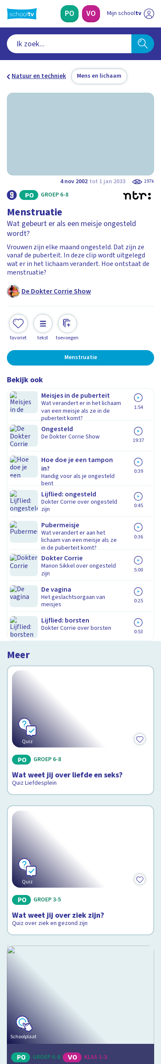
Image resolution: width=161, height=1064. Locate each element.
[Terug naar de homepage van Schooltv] (22, 13)
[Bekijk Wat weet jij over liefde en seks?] (80, 444)
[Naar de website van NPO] (149, 14)
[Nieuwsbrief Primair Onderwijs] (80, 921)
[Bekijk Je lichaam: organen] (80, 654)
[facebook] (11, 1005)
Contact (21, 823)
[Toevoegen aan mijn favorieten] (18, 326)
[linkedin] (48, 1005)
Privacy (20, 857)
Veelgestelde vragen (41, 835)
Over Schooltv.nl (35, 846)
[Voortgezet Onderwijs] (91, 13)
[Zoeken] (142, 43)
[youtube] (67, 1005)
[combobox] (69, 43)
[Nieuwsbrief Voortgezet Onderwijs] (80, 945)
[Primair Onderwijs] (70, 13)
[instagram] (30, 1005)
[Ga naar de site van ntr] (121, 1024)
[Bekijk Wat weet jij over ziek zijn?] (80, 550)
